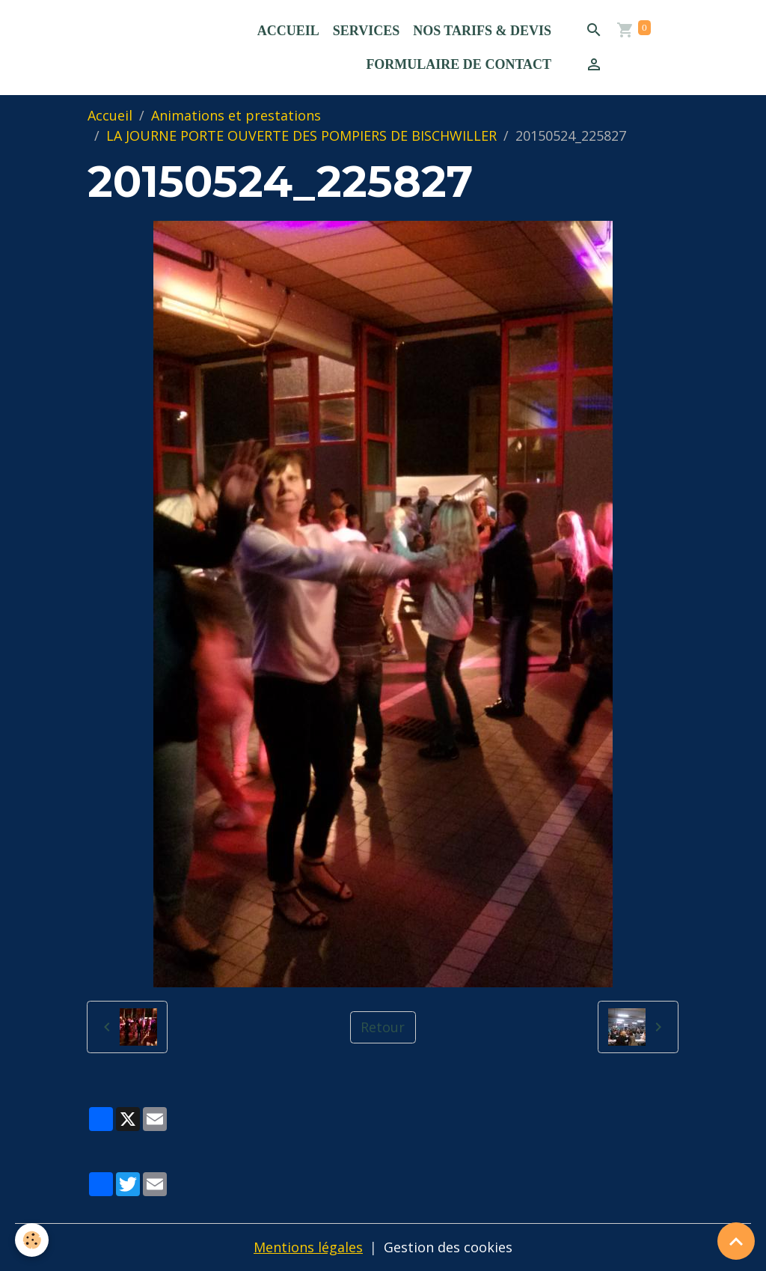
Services (366, 30)
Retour (383, 1027)
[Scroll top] (736, 1241)
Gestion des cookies (448, 1247)
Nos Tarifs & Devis (482, 30)
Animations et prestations (236, 115)
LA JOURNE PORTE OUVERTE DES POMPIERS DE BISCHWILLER (301, 135)
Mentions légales (308, 1247)
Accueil (288, 30)
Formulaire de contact (458, 64)
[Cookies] (32, 1240)
